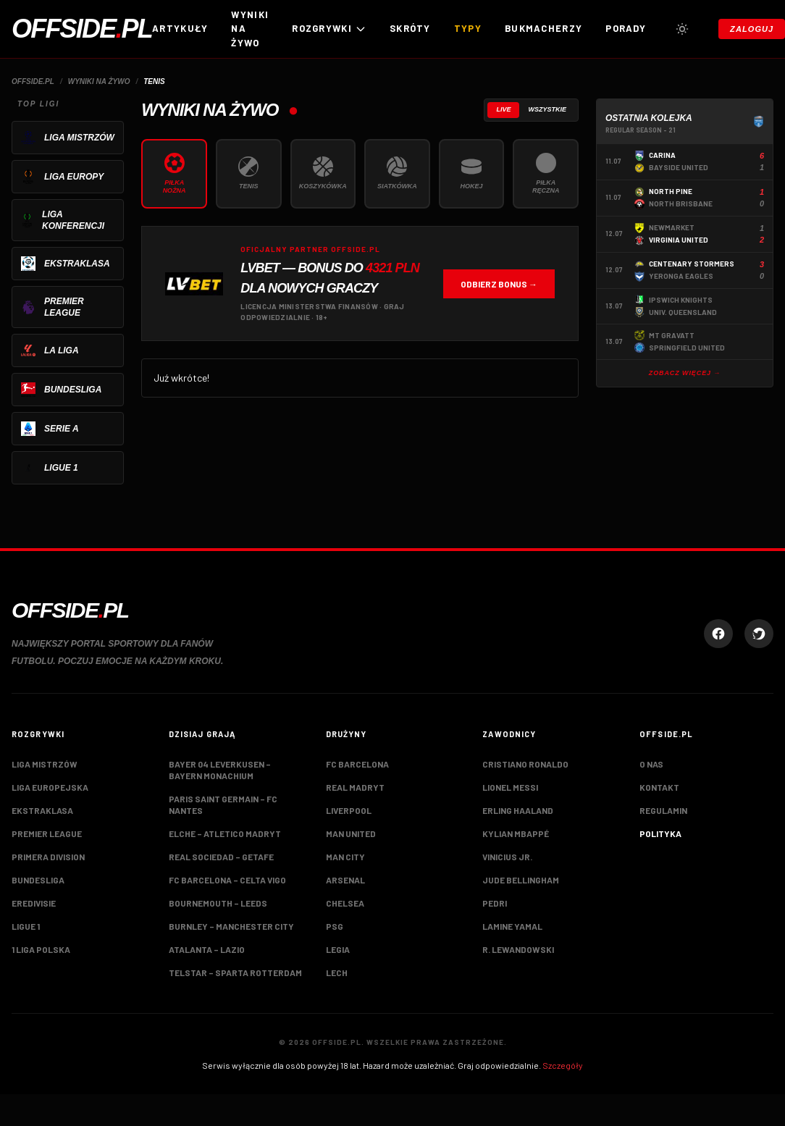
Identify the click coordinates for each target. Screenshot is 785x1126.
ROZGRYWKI (329, 28)
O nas (651, 764)
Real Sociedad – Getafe (221, 857)
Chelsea (345, 903)
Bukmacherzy (543, 28)
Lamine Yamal (512, 926)
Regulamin (663, 810)
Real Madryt (355, 787)
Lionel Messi (510, 787)
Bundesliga (38, 880)
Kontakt (659, 787)
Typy (468, 28)
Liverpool (348, 810)
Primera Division (48, 857)
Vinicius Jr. (507, 857)
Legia (338, 949)
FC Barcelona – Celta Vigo (227, 880)
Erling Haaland (517, 810)
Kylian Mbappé (515, 833)
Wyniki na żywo (250, 29)
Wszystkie (547, 109)
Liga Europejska (50, 787)
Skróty (410, 28)
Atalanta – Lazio (207, 949)
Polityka (660, 833)
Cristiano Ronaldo (525, 764)
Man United (351, 833)
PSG (334, 926)
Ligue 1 (26, 926)
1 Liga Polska (41, 949)
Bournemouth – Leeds (218, 903)
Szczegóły (562, 1065)
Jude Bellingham (520, 880)
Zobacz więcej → (685, 373)
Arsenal (345, 880)
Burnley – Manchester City (231, 926)
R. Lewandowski (518, 949)
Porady (625, 28)
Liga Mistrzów (44, 764)
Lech (337, 972)
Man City (345, 857)
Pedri (494, 903)
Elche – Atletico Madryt (225, 833)
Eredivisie (34, 903)
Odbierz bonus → (499, 284)
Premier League (47, 833)
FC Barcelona (357, 764)
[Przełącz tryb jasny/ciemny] (682, 29)
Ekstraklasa (42, 810)
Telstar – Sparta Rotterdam (235, 972)
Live (503, 109)
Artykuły (180, 28)
